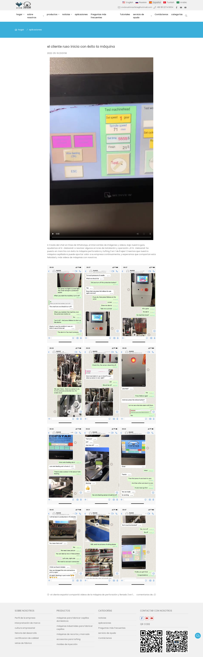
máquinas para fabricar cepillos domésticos (73, 619)
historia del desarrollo (26, 633)
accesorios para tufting (68, 639)
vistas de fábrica (23, 643)
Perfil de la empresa (25, 617)
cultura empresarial (25, 627)
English (129, 2)
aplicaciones (81, 14)
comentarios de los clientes (144, 594)
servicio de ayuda (138, 16)
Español (157, 2)
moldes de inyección (67, 644)
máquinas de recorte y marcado (73, 634)
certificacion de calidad (27, 638)
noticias (66, 14)
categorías (177, 14)
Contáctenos (161, 14)
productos (52, 14)
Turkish (170, 2)
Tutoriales (125, 14)
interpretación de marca (27, 622)
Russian (143, 2)
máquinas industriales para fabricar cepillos (75, 628)
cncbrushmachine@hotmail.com (136, 7)
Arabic (183, 2)
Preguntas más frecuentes (98, 16)
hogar (19, 14)
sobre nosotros (31, 16)
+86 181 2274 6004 (165, 7)
